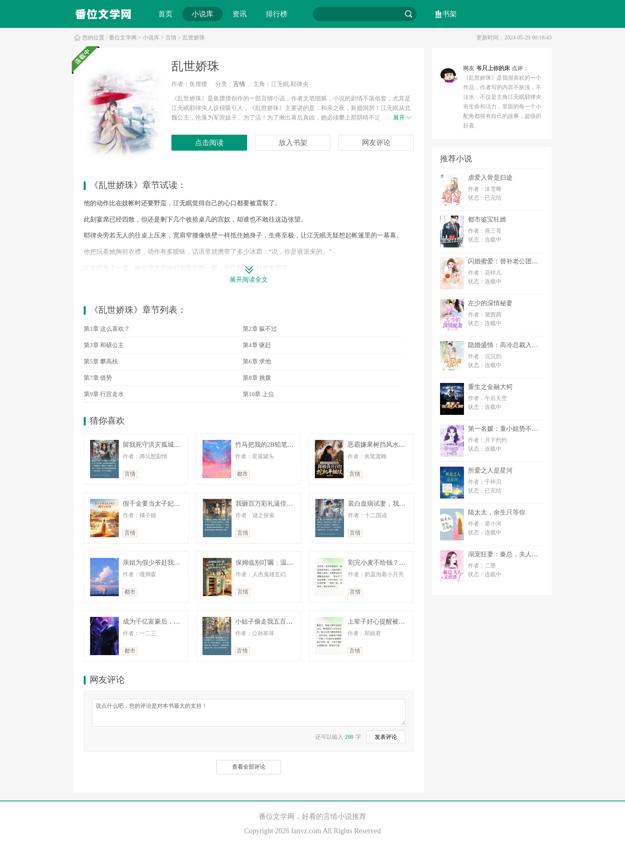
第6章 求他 (257, 361)
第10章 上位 (258, 394)
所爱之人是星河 (490, 470)
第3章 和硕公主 (104, 345)
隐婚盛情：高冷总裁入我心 (506, 345)
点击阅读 (209, 143)
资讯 (239, 14)
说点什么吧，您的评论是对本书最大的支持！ (248, 712)
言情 (171, 38)
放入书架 (293, 143)
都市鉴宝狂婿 (487, 219)
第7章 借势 (98, 378)
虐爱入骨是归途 (490, 177)
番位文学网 (123, 38)
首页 (165, 14)
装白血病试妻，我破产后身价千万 (396, 503)
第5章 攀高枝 (101, 361)
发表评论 (386, 737)
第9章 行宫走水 (104, 394)
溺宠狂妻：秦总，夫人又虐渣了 (512, 554)
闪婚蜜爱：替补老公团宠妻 (506, 261)
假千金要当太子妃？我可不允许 (167, 503)
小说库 (202, 14)
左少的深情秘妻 (490, 303)
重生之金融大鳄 (490, 386)
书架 (449, 14)
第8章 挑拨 (257, 378)
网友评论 (376, 143)
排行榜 (276, 14)
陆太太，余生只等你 (496, 512)
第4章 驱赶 (257, 345)
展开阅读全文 (249, 279)
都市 (242, 474)
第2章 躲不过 (260, 329)
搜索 (409, 14)
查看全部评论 (248, 767)
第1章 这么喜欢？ (107, 329)
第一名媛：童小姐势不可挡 (506, 428)
